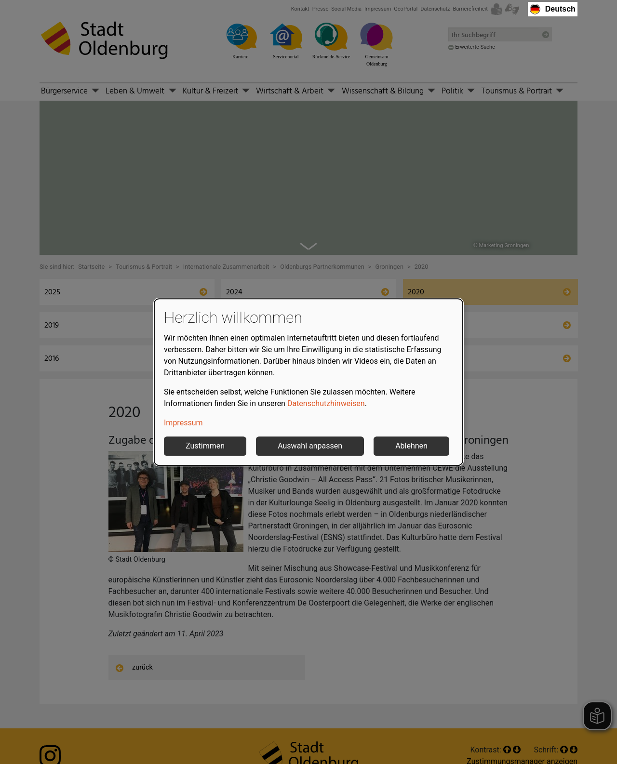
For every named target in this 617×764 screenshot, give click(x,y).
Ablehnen (411, 445)
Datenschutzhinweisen (326, 403)
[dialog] (308, 382)
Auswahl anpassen (310, 445)
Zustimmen (205, 445)
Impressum (183, 422)
